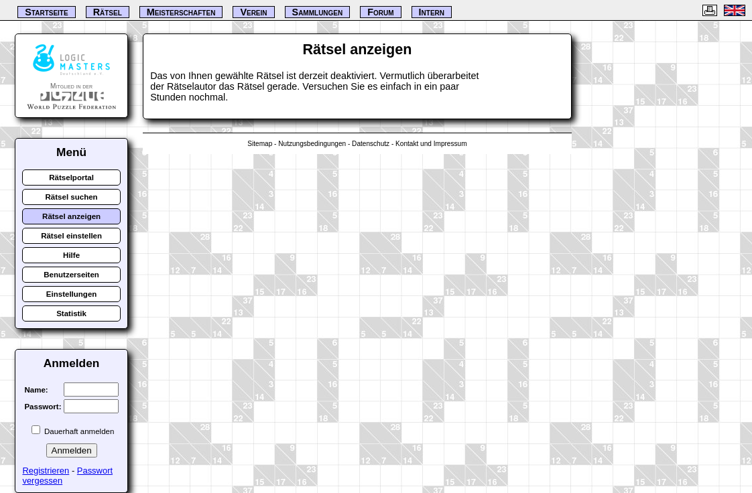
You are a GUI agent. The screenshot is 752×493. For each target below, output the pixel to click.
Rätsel (107, 12)
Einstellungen (71, 294)
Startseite (46, 12)
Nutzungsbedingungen (312, 143)
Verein (253, 12)
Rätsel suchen (72, 197)
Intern (431, 12)
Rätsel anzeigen (71, 216)
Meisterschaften (181, 12)
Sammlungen (317, 12)
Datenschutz (370, 143)
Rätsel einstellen (71, 236)
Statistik (71, 313)
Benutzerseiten (71, 275)
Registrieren (45, 471)
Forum (380, 12)
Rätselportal (71, 177)
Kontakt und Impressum (430, 143)
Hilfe (71, 255)
